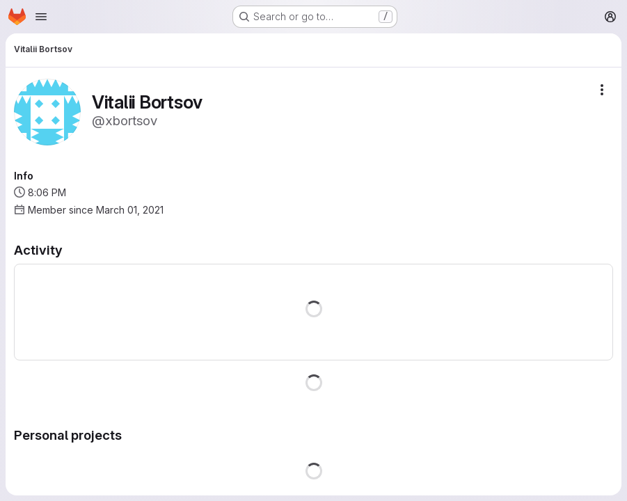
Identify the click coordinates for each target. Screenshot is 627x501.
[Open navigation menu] (41, 17)
